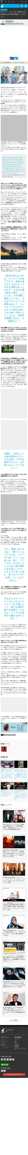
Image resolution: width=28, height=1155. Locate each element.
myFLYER (3, 1045)
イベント (3, 1039)
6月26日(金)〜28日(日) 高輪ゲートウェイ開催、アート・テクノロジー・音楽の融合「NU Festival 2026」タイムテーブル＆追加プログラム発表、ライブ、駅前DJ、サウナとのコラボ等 (14, 853)
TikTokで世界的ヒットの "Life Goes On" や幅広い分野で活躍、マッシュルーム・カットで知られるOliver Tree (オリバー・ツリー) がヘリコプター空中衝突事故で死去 (14, 1011)
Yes (20, 62)
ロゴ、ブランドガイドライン (20, 1049)
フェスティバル (16, 23)
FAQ (16, 1041)
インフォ (17, 1039)
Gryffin (5, 734)
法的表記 (17, 1045)
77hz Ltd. (16, 1029)
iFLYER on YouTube (10, 1059)
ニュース (4, 9)
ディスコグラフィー (9, 23)
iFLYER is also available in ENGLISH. (14, 1074)
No (22, 62)
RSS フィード (13, 1059)
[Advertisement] (14, 41)
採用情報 (17, 1046)
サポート (17, 1043)
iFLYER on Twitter (2, 1059)
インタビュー (9, 21)
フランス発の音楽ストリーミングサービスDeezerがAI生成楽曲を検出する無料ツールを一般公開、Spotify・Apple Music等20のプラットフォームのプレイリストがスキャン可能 (14, 906)
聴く (22, 23)
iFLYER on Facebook (5, 1059)
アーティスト (4, 1041)
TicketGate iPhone (4, 1071)
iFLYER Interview (11, 734)
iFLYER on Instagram (8, 1059)
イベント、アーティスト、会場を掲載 (6, 1047)
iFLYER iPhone (2, 1071)
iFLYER (3, 1030)
